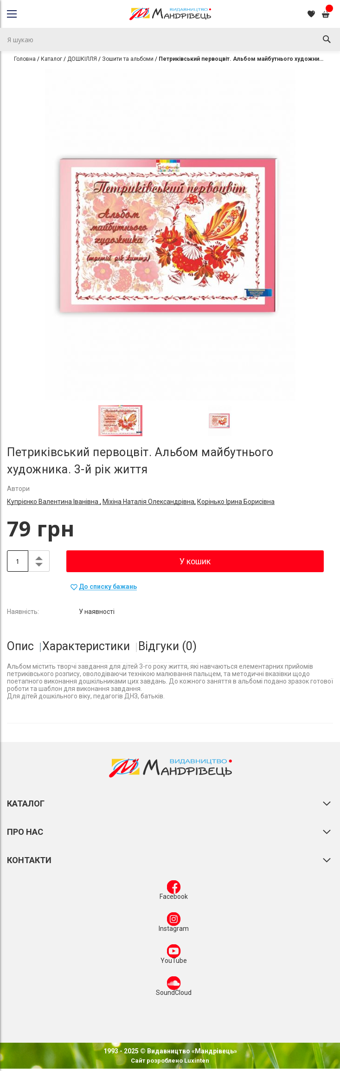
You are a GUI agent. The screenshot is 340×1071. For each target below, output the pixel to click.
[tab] (24, 646)
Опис (20, 646)
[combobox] (170, 39)
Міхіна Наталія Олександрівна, (149, 501)
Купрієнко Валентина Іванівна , (54, 501)
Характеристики (86, 646)
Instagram (174, 924)
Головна (25, 59)
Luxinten (196, 1060)
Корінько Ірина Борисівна (236, 501)
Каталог (51, 59)
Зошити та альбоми (128, 59)
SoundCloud (174, 988)
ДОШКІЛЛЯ (82, 59)
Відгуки (167, 646)
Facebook (174, 892)
